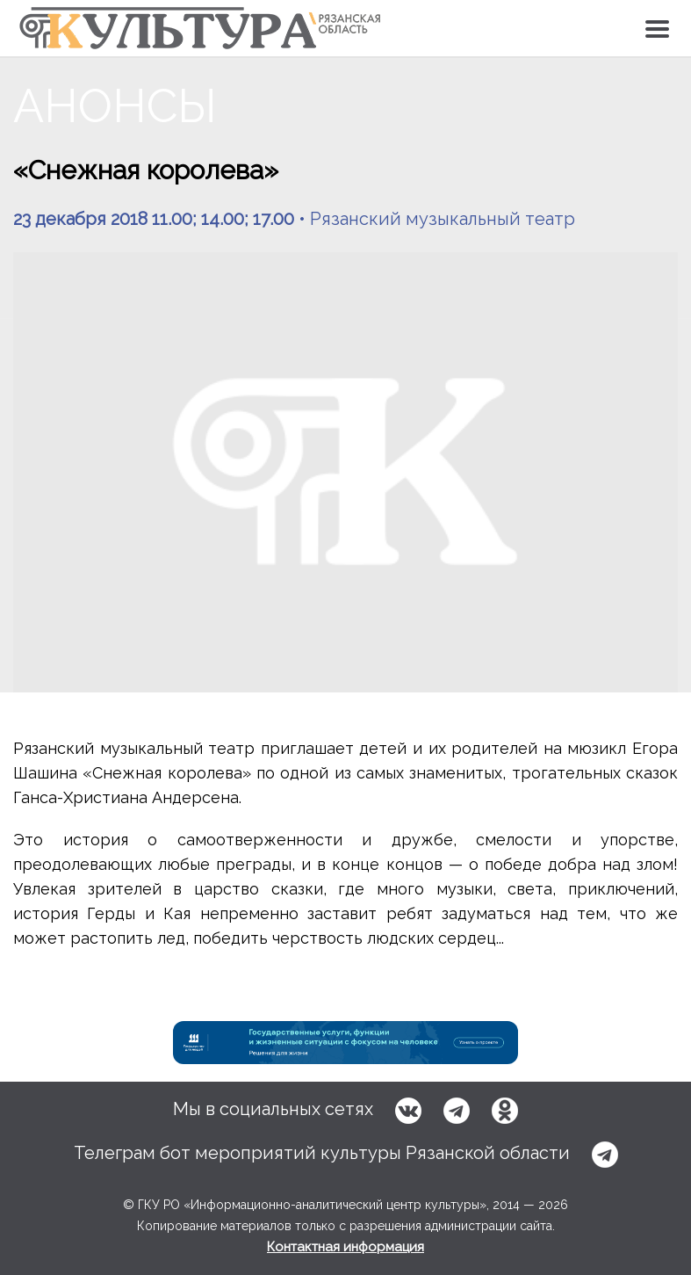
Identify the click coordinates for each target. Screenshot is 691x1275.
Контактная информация (345, 1247)
